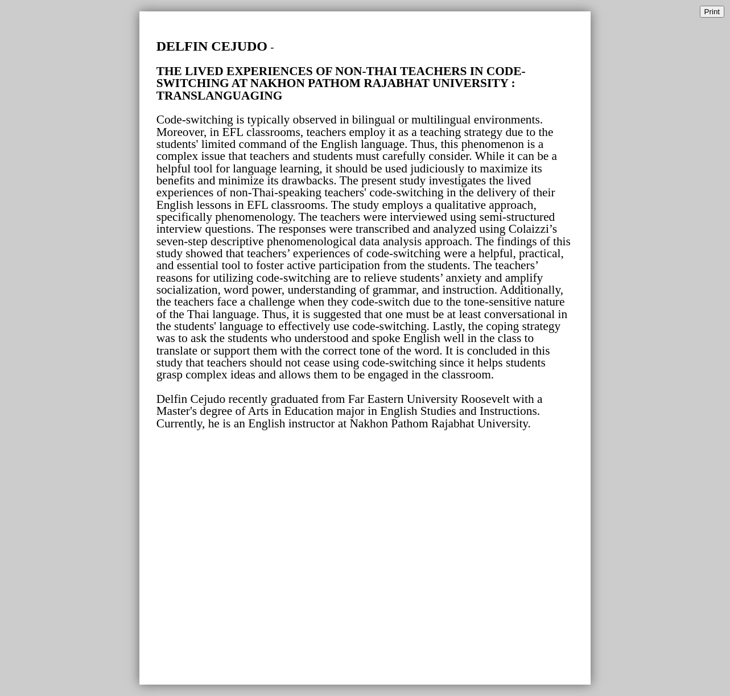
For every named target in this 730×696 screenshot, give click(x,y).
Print (712, 11)
